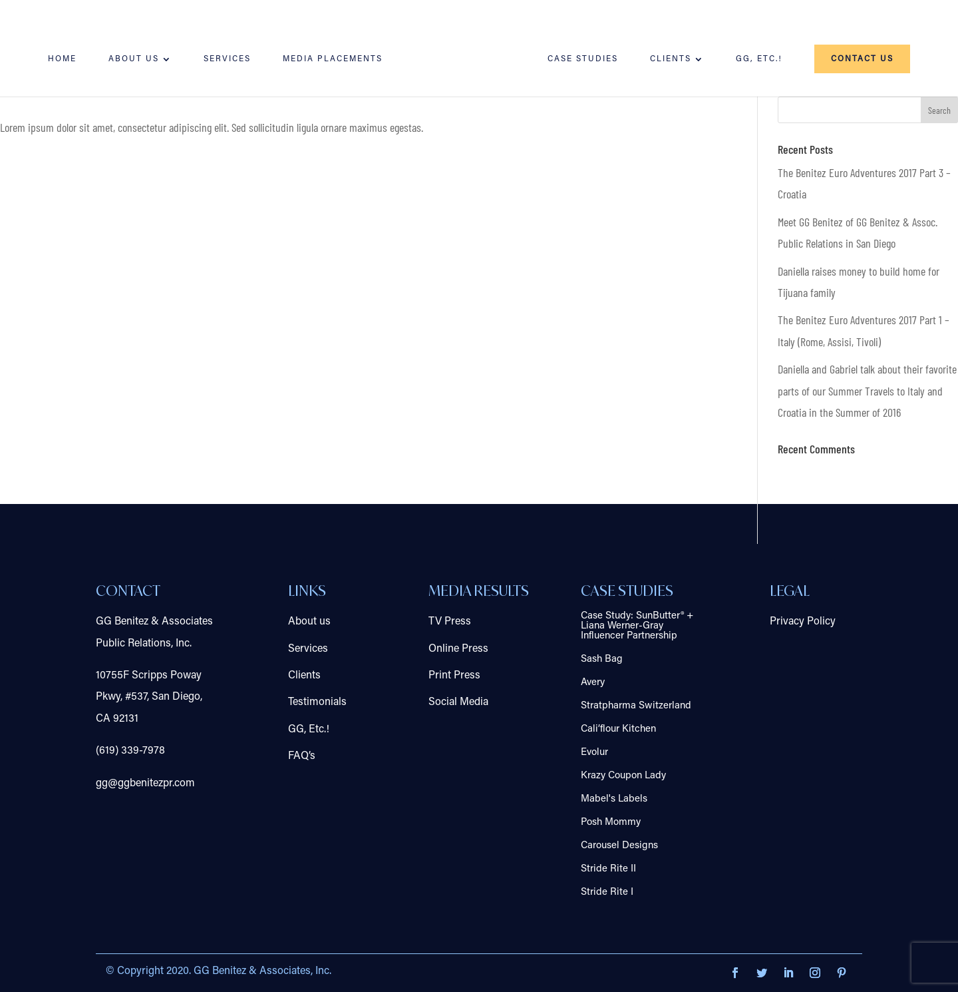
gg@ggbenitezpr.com (145, 783)
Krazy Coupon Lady (623, 776)
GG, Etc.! (759, 59)
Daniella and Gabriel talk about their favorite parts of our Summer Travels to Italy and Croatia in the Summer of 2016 (867, 390)
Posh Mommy (611, 823)
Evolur (594, 753)
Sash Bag (602, 659)
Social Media (458, 702)
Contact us (862, 59)
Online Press (458, 649)
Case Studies (583, 59)
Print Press (454, 675)
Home (62, 59)
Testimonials (317, 702)
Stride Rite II (608, 869)
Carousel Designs (619, 846)
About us (133, 59)
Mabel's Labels (614, 799)
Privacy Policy (803, 622)
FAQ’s (301, 756)
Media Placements (333, 59)
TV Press (449, 622)
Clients (670, 59)
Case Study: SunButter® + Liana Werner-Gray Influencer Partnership (637, 626)
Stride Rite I (607, 892)
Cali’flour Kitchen (618, 729)
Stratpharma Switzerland (636, 706)
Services (227, 59)
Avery (593, 683)
